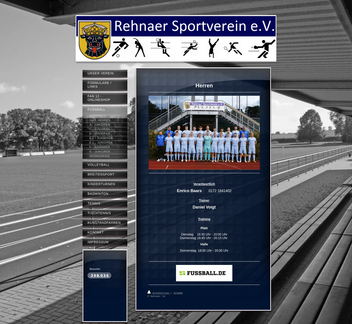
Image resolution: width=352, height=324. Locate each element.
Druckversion (158, 292)
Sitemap (178, 292)
